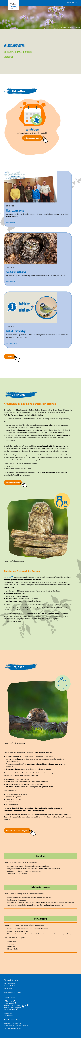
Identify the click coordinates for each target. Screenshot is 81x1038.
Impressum (8, 1013)
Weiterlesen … (11, 222)
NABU (9, 577)
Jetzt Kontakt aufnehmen (13, 992)
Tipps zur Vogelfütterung (13, 1007)
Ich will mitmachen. (13, 482)
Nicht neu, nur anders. (15, 210)
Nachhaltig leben (10, 1009)
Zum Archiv (10, 356)
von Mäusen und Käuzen (16, 272)
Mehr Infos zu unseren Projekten (17, 831)
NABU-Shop (8, 1001)
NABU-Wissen (9, 1003)
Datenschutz (8, 1016)
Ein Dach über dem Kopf (16, 331)
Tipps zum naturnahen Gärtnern (15, 1005)
